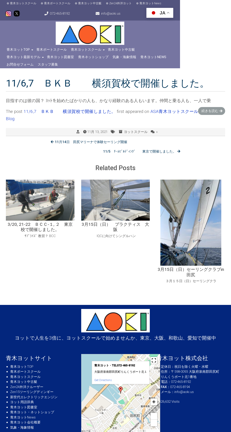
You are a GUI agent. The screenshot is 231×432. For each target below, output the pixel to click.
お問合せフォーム (113, 58)
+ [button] (153, 399)
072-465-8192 (213, 4)
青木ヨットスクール (24, 4)
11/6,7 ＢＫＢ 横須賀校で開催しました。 (70, 105)
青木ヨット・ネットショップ (32, 396)
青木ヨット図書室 (194, 51)
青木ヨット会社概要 (25, 406)
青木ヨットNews (152, 4)
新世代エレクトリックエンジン (34, 381)
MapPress (139, 415)
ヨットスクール (136, 125)
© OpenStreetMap (152, 415)
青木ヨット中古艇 (91, 4)
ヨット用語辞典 (22, 386)
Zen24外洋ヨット (122, 4)
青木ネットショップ (23, 58)
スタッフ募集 (141, 58)
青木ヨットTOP (19, 51)
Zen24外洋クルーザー (26, 370)
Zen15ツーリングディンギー (31, 376)
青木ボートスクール (58, 4)
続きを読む (209, 105)
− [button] (153, 406)
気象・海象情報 (54, 58)
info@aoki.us (23, 15)
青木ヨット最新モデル (157, 51)
